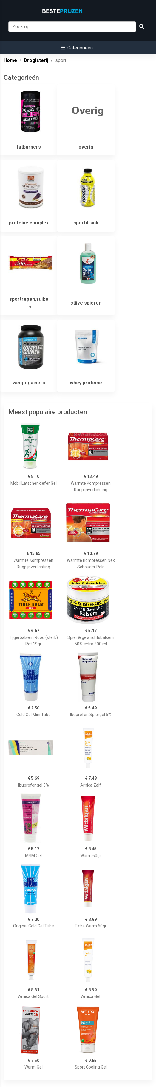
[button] (77, 48)
